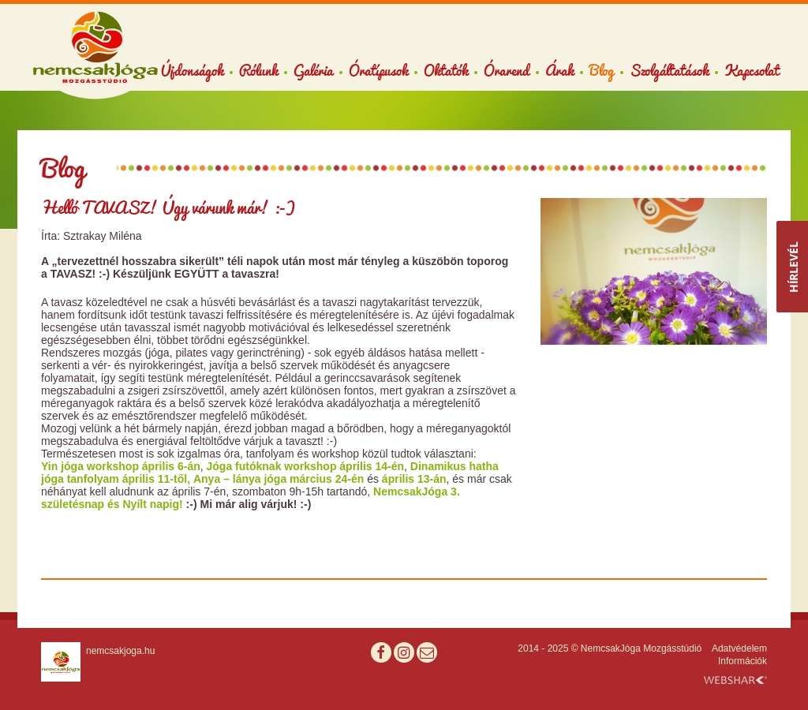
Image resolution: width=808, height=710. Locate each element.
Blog (601, 70)
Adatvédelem (739, 648)
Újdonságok (192, 70)
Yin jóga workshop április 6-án (120, 466)
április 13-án (414, 479)
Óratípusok (378, 70)
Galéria (313, 70)
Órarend (506, 70)
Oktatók (446, 70)
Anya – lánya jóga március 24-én (280, 479)
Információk (742, 661)
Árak (559, 70)
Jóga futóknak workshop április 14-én (306, 466)
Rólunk (258, 70)
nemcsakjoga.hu (120, 650)
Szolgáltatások (669, 70)
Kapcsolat (751, 70)
